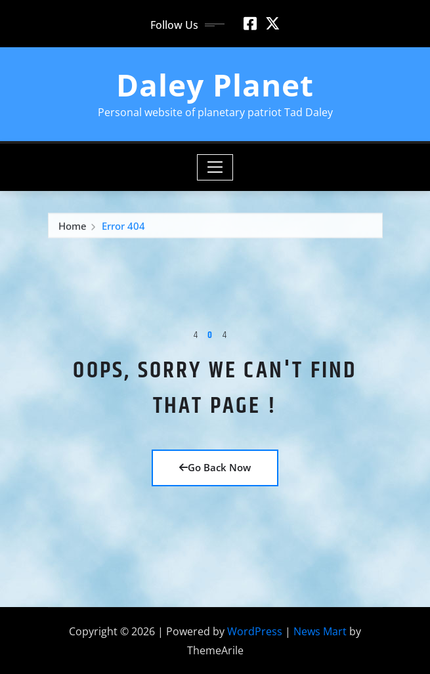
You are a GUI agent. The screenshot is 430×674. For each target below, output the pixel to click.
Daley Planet (215, 84)
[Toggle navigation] (215, 167)
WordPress (254, 631)
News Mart (320, 631)
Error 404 (123, 226)
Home (72, 226)
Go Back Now (215, 467)
